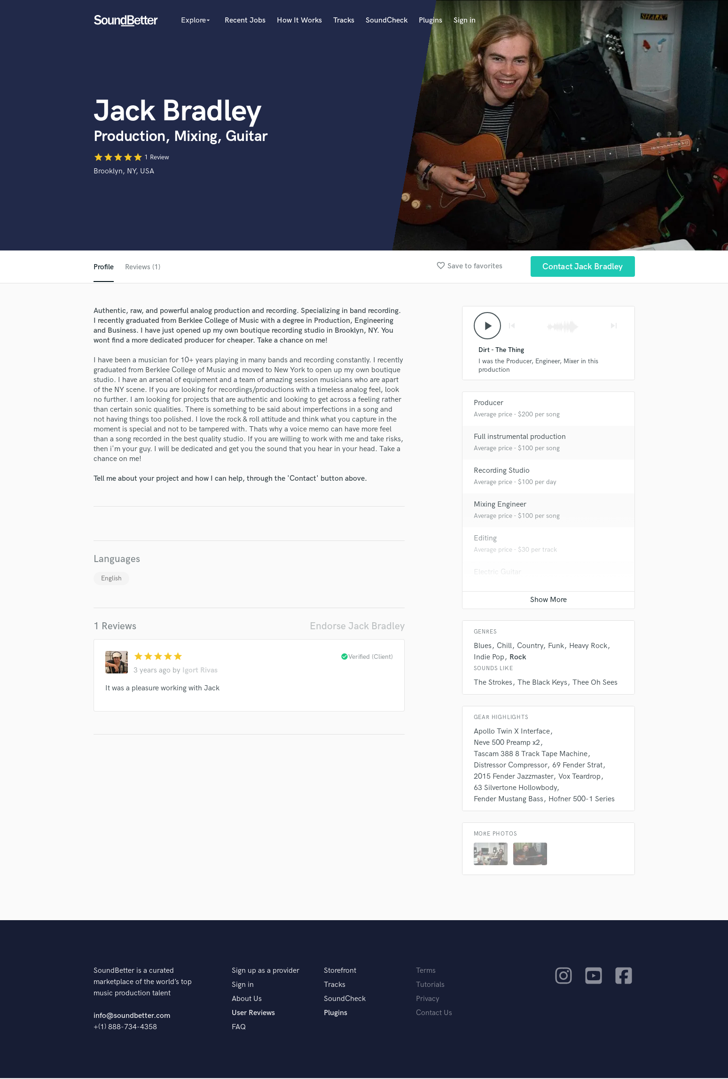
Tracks (343, 20)
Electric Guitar (497, 573)
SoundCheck (386, 20)
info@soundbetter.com (132, 1016)
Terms (426, 971)
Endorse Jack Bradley (357, 626)
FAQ (239, 1028)
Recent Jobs (245, 20)
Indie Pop (489, 658)
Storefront (340, 971)
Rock (517, 658)
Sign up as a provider (265, 971)
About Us (247, 999)
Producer (488, 403)
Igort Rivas (200, 670)
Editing (485, 539)
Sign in (465, 20)
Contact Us (434, 1013)
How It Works (299, 20)
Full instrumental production (520, 437)
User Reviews (253, 1013)
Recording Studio (502, 471)
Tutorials (430, 985)
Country (530, 646)
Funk (556, 646)
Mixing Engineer (500, 505)
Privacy (427, 999)
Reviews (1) (143, 267)
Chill (504, 646)
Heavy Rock (588, 646)
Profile (104, 267)
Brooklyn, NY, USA (124, 171)
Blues (483, 646)
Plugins (430, 20)
